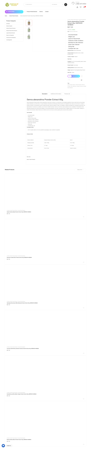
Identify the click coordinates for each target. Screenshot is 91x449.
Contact (47, 11)
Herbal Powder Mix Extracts (11, 30)
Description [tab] (44, 93)
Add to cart (75, 76)
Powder (69, 86)
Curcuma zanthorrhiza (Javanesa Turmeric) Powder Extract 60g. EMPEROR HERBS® (23, 348)
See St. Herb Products (31, 159)
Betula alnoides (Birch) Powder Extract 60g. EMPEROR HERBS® (19, 439)
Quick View (83, 216)
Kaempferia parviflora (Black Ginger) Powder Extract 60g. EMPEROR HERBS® (21, 394)
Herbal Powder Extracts (74, 19)
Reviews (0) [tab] (67, 93)
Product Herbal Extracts (32, 11)
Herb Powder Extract (71, 84)
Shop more (80, 169)
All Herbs (69, 19)
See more (28, 156)
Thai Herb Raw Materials (82, 19)
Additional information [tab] (56, 93)
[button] (3, 445)
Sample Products (80, 86)
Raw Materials (73, 86)
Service (41, 11)
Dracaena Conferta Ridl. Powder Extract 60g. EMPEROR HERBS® (19, 257)
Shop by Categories (10, 35)
